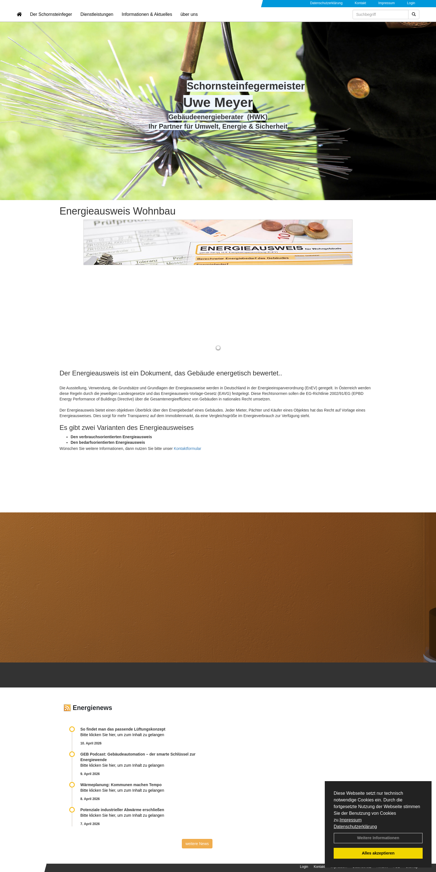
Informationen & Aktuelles (147, 21)
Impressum (350, 820)
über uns (189, 21)
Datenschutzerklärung (355, 826)
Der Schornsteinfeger (51, 21)
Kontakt (360, 3)
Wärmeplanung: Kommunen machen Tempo (121, 785)
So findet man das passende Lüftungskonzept (122, 729)
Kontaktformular (187, 448)
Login (411, 3)
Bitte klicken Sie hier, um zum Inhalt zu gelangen (122, 735)
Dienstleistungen (96, 21)
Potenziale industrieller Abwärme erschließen (122, 810)
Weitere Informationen (378, 838)
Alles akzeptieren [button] (378, 853)
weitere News (197, 843)
